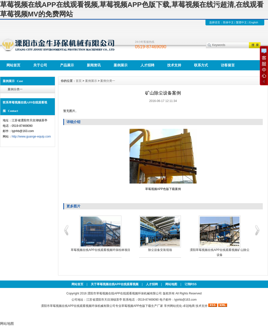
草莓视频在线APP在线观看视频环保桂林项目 (100, 250)
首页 (79, 81)
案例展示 (121, 65)
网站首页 (13, 65)
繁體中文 (241, 22)
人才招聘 (147, 65)
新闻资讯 (94, 65)
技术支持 (174, 65)
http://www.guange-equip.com (31, 136)
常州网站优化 (173, 306)
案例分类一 (15, 89)
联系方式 (201, 65)
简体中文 (228, 22)
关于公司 (40, 65)
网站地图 (171, 284)
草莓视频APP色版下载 (136, 306)
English (253, 22)
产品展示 (67, 65)
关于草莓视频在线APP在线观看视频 (115, 284)
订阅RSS (191, 284)
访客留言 (228, 65)
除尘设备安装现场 (160, 250)
